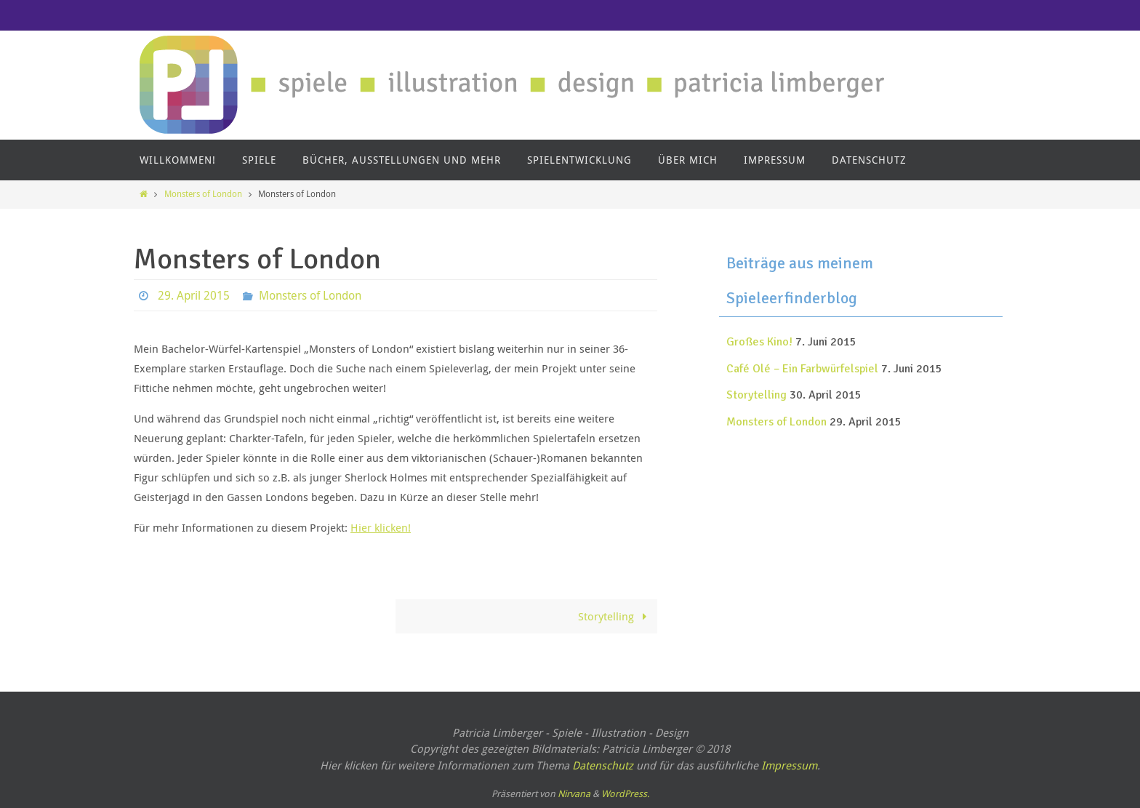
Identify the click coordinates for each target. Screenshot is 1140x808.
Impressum (789, 765)
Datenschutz (602, 765)
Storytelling (615, 616)
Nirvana (574, 793)
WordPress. (625, 793)
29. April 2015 (194, 295)
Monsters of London (203, 193)
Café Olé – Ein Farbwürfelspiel (802, 368)
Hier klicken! (380, 527)
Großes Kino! (759, 342)
